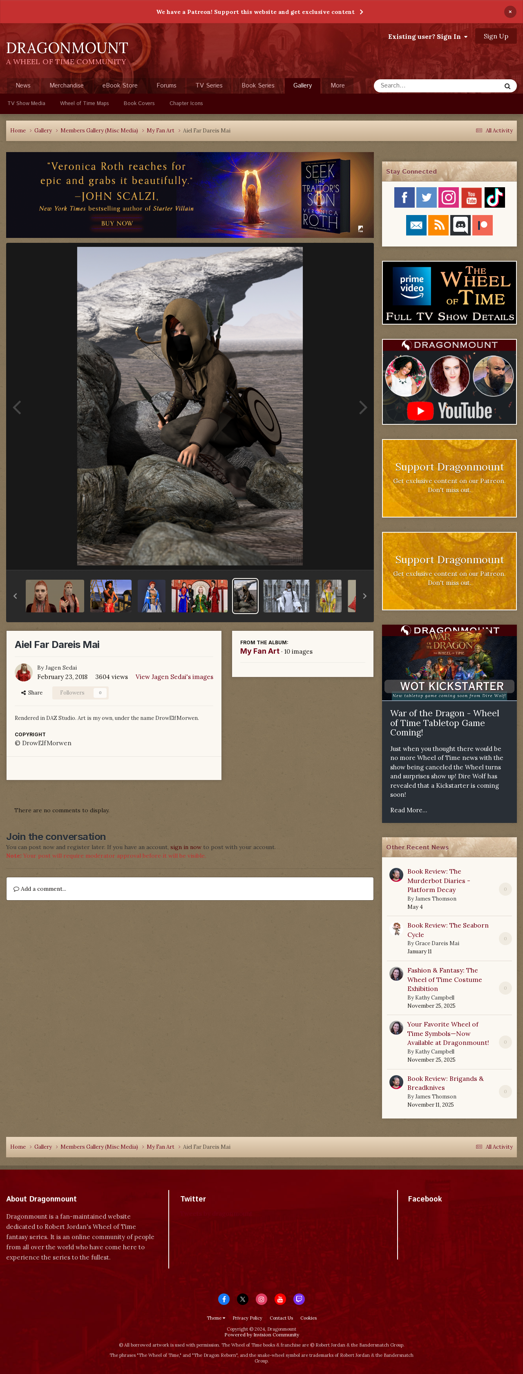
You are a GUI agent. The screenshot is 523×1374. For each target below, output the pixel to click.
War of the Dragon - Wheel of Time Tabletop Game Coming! (444, 723)
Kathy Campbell (434, 997)
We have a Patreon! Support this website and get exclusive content (255, 12)
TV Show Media (26, 104)
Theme (216, 1318)
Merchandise (66, 85)
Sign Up (496, 36)
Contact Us (281, 1318)
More (338, 85)
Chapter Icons (186, 104)
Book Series (258, 85)
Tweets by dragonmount (216, 1213)
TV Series (209, 85)
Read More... (408, 810)
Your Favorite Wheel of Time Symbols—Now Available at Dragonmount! (448, 1033)
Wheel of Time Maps (84, 104)
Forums (166, 85)
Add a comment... (39, 888)
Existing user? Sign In (427, 36)
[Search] (416, 85)
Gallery (302, 87)
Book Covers (139, 104)
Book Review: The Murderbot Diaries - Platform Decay (438, 880)
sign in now (185, 847)
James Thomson (435, 898)
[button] (15, 596)
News (23, 85)
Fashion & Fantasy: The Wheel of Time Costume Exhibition (444, 979)
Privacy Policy (247, 1318)
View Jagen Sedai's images (174, 677)
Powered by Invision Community (261, 1334)
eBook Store (120, 85)
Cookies (308, 1318)
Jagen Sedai (61, 667)
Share (31, 692)
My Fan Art (259, 651)
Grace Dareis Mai (437, 943)
